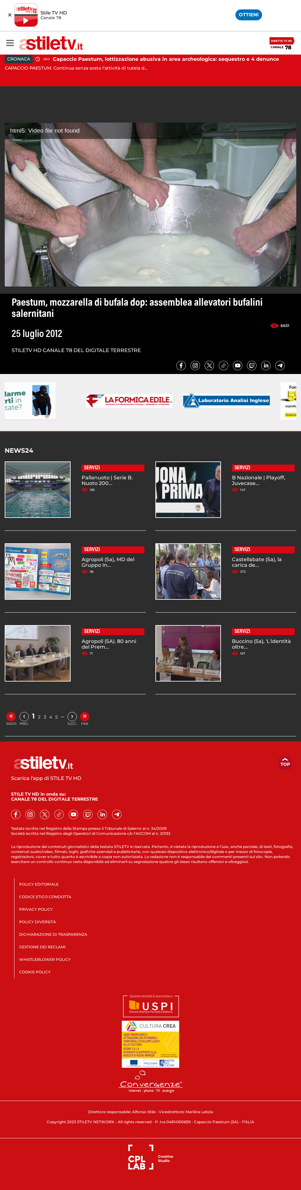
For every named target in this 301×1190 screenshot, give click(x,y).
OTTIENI (249, 15)
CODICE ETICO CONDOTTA (45, 896)
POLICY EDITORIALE (39, 884)
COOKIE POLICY (35, 972)
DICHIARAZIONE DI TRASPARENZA (53, 934)
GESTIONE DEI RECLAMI (42, 947)
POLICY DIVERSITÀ (37, 921)
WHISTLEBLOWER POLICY (45, 959)
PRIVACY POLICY (36, 909)
